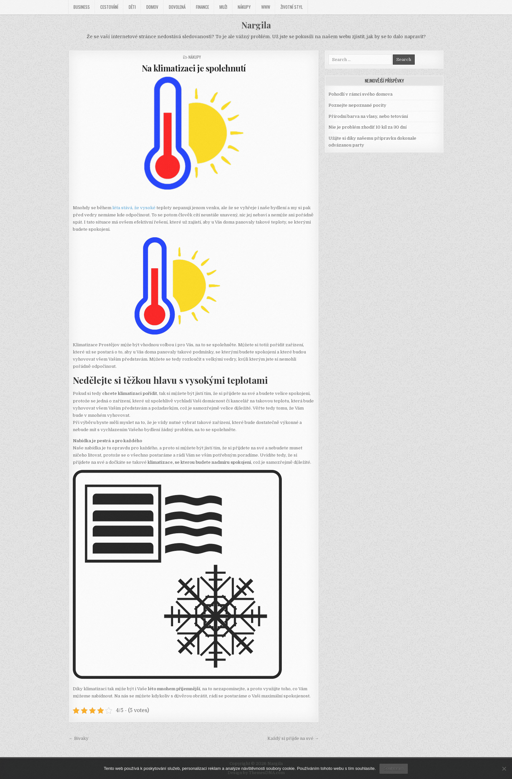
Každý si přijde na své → (293, 738)
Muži (223, 7)
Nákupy (244, 7)
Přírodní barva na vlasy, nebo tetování (368, 116)
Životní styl (291, 7)
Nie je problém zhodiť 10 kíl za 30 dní (367, 127)
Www (265, 7)
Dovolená (177, 7)
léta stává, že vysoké (133, 207)
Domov (152, 7)
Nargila (256, 25)
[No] (504, 768)
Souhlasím (394, 768)
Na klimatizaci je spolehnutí (194, 68)
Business (81, 7)
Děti (132, 7)
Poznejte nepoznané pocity (357, 105)
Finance (202, 7)
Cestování (109, 7)
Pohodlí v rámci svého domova (360, 94)
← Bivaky (78, 738)
